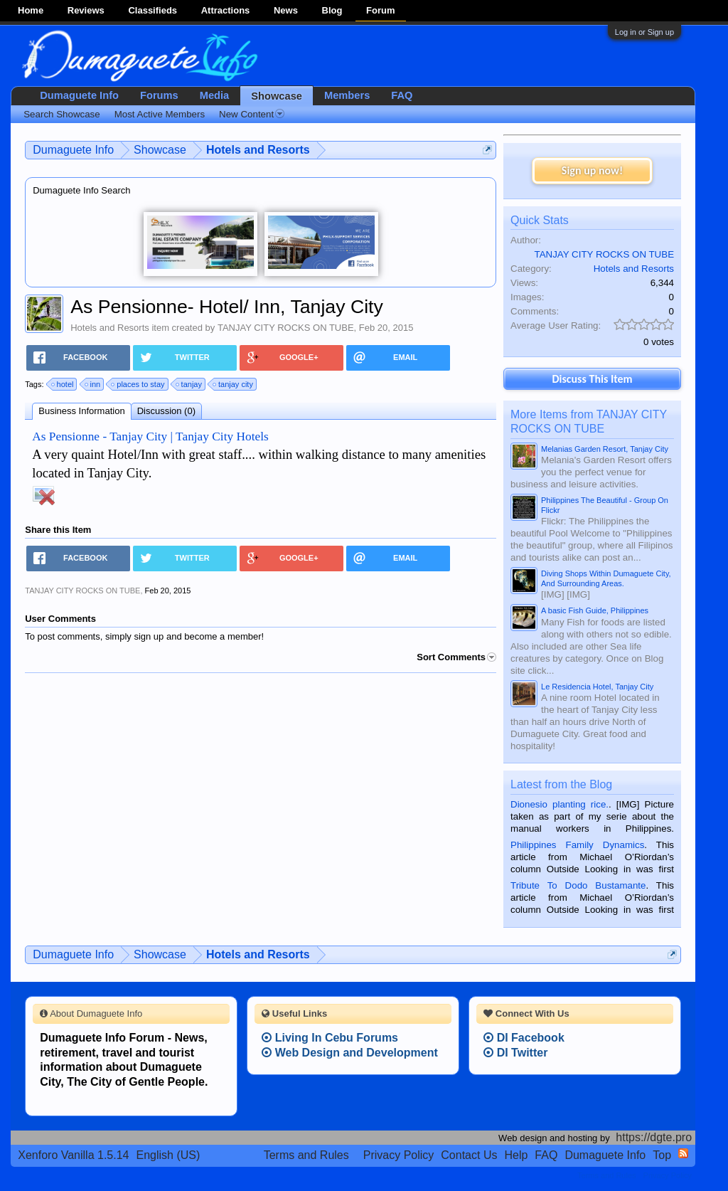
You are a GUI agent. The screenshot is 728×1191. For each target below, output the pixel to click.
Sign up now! (592, 170)
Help (516, 1155)
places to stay (138, 384)
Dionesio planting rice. (559, 804)
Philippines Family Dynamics (577, 845)
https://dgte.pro (654, 1137)
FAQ (401, 95)
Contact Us (469, 1155)
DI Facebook (523, 1038)
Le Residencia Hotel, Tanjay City (597, 686)
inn (93, 384)
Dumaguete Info (79, 95)
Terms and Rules (306, 1155)
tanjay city (233, 384)
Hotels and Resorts (109, 327)
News (286, 10)
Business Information (81, 411)
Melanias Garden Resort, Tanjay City (604, 449)
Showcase (276, 96)
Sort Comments (456, 657)
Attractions (225, 10)
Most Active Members (159, 114)
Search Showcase (61, 114)
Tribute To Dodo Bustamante (578, 885)
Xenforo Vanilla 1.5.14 (73, 1155)
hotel (63, 384)
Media (215, 95)
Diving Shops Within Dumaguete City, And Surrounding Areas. (606, 578)
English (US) (168, 1155)
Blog (332, 10)
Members (347, 95)
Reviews (86, 10)
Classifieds (152, 10)
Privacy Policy (398, 1155)
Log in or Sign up (644, 32)
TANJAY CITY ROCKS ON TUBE (286, 327)
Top (662, 1155)
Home (30, 10)
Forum (380, 10)
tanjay (189, 384)
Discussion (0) (166, 411)
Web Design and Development (350, 1053)
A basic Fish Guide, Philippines (594, 610)
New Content (251, 114)
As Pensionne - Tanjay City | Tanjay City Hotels (150, 436)
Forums (159, 95)
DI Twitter (515, 1053)
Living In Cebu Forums (330, 1038)
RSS (683, 1153)
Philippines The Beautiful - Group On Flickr (604, 505)
